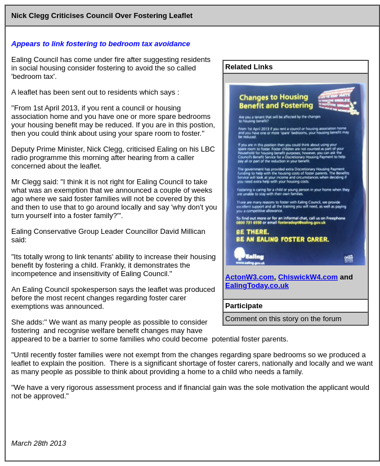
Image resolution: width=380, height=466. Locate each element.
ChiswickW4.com (308, 277)
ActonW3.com (249, 277)
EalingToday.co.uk (257, 285)
